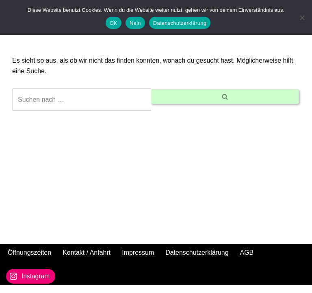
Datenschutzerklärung (197, 259)
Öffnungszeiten (29, 259)
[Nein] (302, 17)
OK (113, 23)
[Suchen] (81, 99)
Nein (135, 23)
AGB (247, 259)
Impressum (138, 259)
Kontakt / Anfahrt (86, 259)
